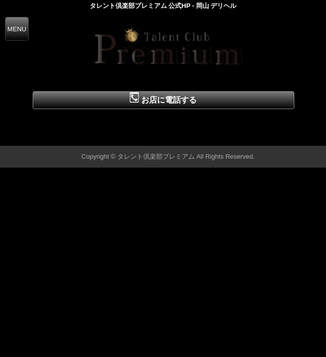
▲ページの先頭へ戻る (289, 136)
